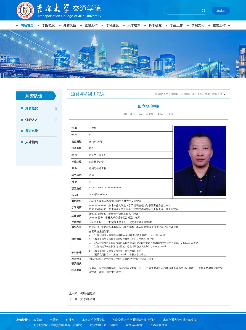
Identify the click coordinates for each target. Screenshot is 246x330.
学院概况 (49, 25)
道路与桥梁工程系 (207, 94)
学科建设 (113, 25)
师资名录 (31, 131)
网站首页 (28, 25)
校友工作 (220, 25)
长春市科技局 (158, 324)
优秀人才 (31, 120)
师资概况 (31, 108)
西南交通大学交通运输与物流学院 (133, 319)
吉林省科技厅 (134, 324)
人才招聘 (31, 142)
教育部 (37, 319)
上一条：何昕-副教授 (82, 293)
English (220, 10)
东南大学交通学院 (93, 319)
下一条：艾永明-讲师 (82, 299)
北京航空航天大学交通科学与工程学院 (57, 324)
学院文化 (198, 25)
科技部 (70, 319)
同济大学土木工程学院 (103, 324)
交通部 (54, 319)
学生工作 (177, 25)
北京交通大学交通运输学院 (180, 319)
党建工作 (92, 25)
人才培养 (134, 25)
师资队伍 (70, 25)
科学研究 (156, 25)
